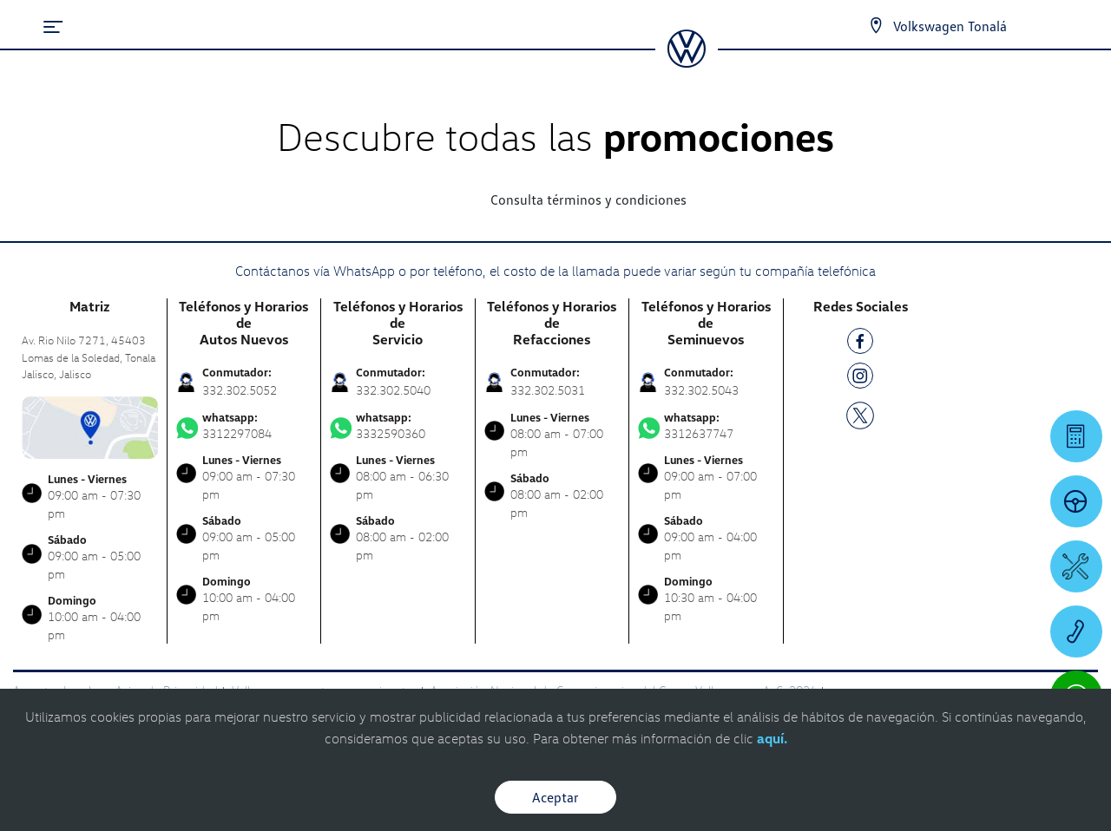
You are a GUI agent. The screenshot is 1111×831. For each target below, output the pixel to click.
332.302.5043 (701, 390)
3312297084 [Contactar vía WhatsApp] (244, 426)
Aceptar (555, 797)
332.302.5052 (239, 390)
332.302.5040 (393, 390)
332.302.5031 (547, 390)
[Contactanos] (875, 26)
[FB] (860, 344)
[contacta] (90, 425)
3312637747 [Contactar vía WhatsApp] (706, 426)
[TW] (860, 414)
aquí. (772, 738)
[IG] (860, 378)
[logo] (686, 61)
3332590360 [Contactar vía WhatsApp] (398, 426)
